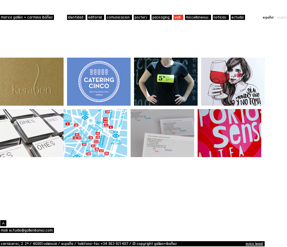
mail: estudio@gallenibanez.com (27, 230)
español (269, 17)
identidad (76, 17)
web (178, 17)
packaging (162, 17)
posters (142, 17)
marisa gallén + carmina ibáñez (27, 17)
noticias (221, 17)
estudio (238, 17)
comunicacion (119, 17)
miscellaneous (198, 17)
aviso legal (254, 243)
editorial (95, 17)
